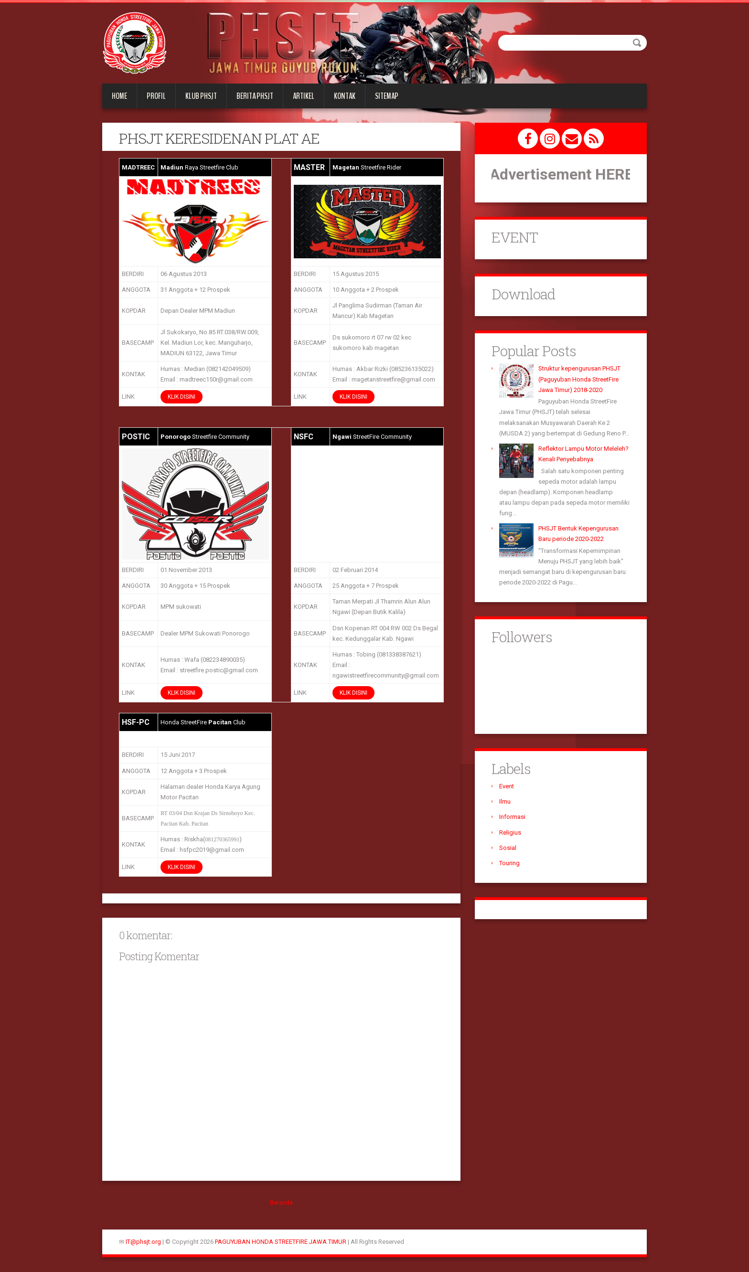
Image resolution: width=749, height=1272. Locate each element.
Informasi (512, 816)
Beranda (281, 1202)
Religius (510, 832)
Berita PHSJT (254, 96)
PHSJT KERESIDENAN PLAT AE (219, 138)
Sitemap (386, 96)
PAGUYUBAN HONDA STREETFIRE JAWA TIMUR (280, 1241)
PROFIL (156, 96)
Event (506, 786)
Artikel (303, 96)
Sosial (507, 847)
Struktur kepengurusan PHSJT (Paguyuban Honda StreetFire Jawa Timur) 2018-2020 (579, 379)
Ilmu (505, 801)
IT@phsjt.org (143, 1241)
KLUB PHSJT (201, 96)
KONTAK (344, 96)
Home (119, 96)
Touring (509, 863)
